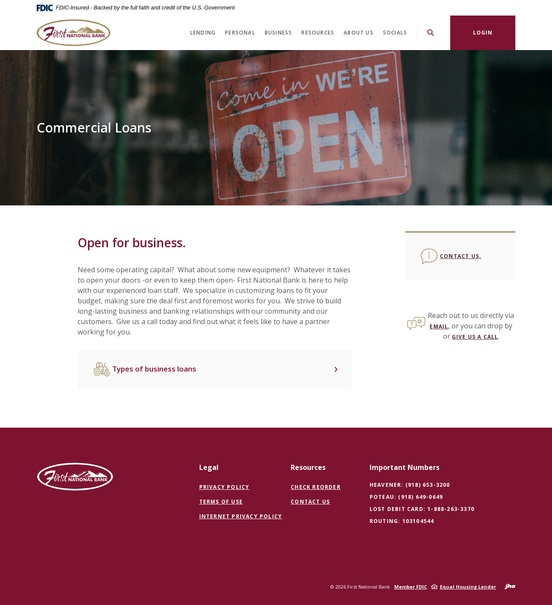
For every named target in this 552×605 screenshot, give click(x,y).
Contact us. (460, 256)
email (439, 326)
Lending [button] (203, 32)
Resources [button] (317, 32)
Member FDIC (410, 586)
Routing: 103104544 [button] (402, 521)
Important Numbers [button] (404, 467)
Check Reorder (316, 487)
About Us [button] (358, 32)
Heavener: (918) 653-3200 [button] (410, 484)
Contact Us (310, 501)
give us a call (475, 336)
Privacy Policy (224, 487)
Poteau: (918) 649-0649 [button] (406, 497)
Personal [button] (240, 32)
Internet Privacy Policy (240, 516)
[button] (214, 369)
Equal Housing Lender (468, 586)
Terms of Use (221, 502)
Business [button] (278, 32)
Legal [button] (209, 467)
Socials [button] (395, 32)
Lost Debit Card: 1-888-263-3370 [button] (422, 509)
